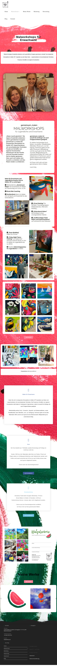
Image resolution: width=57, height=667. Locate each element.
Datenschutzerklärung (34, 658)
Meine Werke (28, 574)
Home (5, 646)
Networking (6, 653)
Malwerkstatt (15, 648)
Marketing (6, 651)
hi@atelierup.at (7, 639)
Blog (5, 658)
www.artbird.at (33, 371)
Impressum (6, 656)
